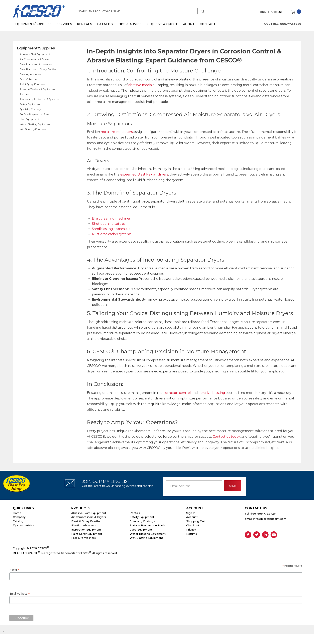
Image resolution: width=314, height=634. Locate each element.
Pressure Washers (83, 537)
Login (262, 12)
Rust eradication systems (111, 234)
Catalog (105, 24)
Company (19, 517)
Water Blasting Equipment (35, 124)
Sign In (190, 513)
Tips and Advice (23, 525)
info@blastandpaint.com (269, 518)
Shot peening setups (108, 224)
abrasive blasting (212, 393)
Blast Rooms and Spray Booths (38, 69)
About (189, 24)
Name (14, 570)
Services (64, 24)
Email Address (19, 594)
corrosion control (177, 393)
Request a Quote (162, 24)
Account (276, 12)
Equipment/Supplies (33, 24)
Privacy (191, 529)
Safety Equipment (30, 104)
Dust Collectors (28, 79)
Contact (208, 24)
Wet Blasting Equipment (34, 129)
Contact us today (226, 436)
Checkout (192, 525)
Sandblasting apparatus (111, 229)
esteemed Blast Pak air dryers (144, 174)
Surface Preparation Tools (34, 114)
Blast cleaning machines (111, 218)
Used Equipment (29, 119)
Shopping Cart (195, 521)
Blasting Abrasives (30, 74)
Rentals (84, 24)
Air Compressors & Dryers (34, 59)
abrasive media (140, 85)
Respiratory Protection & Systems (39, 99)
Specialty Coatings (30, 109)
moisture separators (117, 132)
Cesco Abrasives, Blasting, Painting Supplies (39, 12)
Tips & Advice (130, 24)
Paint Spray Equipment (33, 84)
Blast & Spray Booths (85, 521)
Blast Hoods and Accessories (35, 64)
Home (17, 513)
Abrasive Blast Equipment (35, 54)
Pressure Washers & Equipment (38, 89)
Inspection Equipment (86, 529)
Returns (191, 533)
